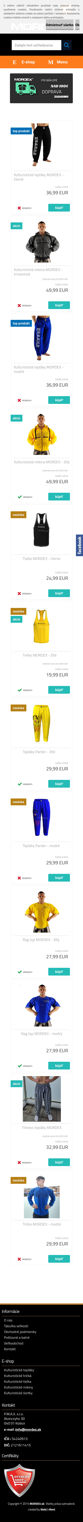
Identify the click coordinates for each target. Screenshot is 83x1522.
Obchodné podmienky (20, 1331)
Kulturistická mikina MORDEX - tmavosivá (38, 271)
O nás (8, 1320)
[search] (66, 45)
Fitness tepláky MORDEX (42, 1127)
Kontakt (10, 1349)
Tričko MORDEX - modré (42, 1224)
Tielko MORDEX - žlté (40, 655)
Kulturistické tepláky (19, 1370)
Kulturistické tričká (17, 1375)
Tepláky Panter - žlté (39, 752)
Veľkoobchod (13, 1343)
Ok (77, 24)
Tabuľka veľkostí (16, 1326)
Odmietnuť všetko (60, 24)
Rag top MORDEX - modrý (41, 1033)
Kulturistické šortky (18, 1393)
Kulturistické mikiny (18, 1387)
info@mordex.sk (28, 1429)
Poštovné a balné (16, 1337)
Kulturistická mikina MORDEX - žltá (41, 462)
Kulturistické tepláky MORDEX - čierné (39, 177)
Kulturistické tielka (17, 1381)
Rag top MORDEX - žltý (41, 940)
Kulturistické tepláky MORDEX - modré (39, 369)
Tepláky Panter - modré (41, 846)
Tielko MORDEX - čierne (41, 558)
